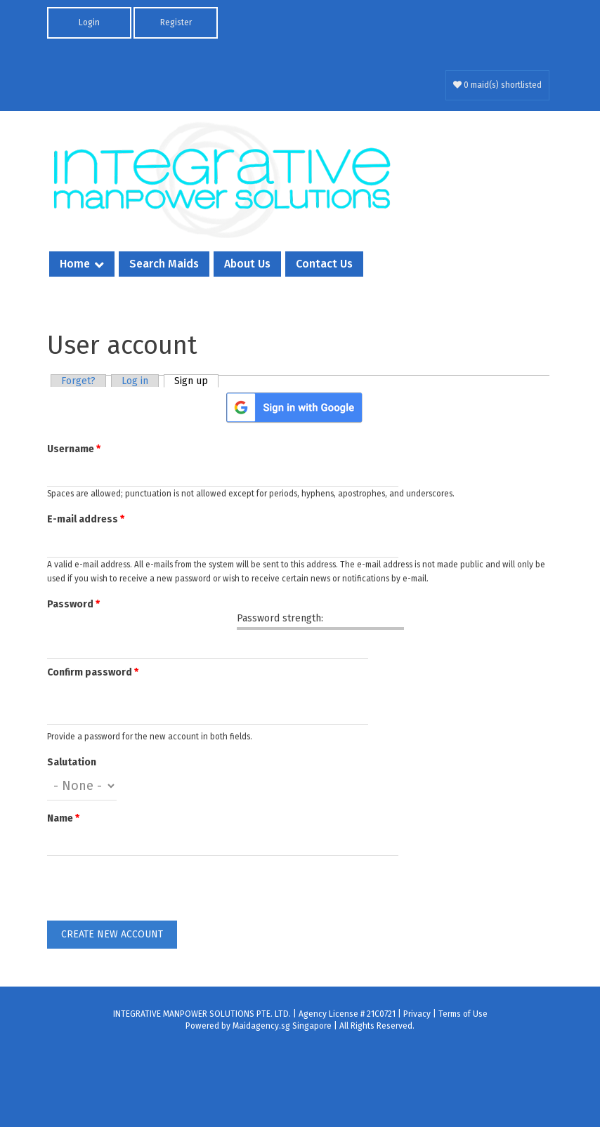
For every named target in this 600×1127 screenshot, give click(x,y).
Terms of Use (463, 1014)
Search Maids (164, 263)
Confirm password (92, 672)
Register (176, 22)
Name (63, 818)
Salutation (71, 762)
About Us (247, 263)
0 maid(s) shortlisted (497, 85)
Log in (135, 381)
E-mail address (85, 519)
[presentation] (154, 893)
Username (73, 449)
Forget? (78, 381)
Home (75, 263)
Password (73, 604)
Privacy (417, 1014)
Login (89, 22)
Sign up (196, 381)
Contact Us (324, 263)
